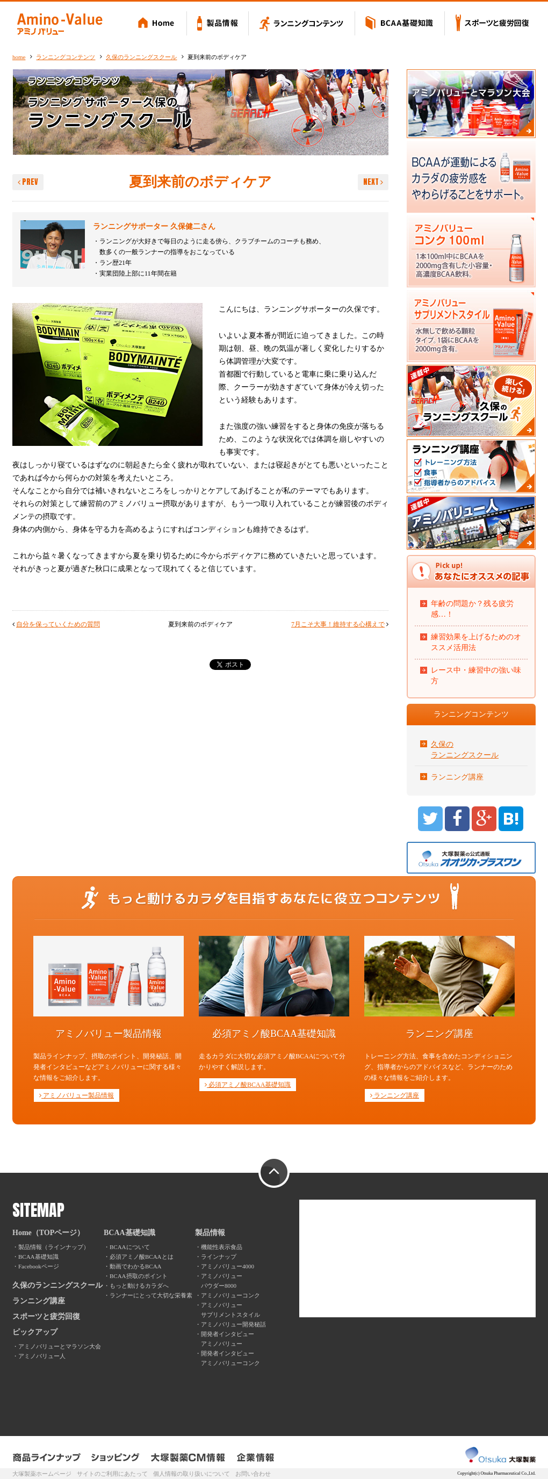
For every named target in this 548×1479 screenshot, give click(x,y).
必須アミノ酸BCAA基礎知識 (248, 1084)
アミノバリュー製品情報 (76, 1095)
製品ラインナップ (47, 1457)
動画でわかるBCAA (136, 1266)
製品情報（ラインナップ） (53, 1247)
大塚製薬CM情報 (188, 1457)
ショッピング (115, 1457)
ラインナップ (218, 1256)
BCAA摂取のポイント (139, 1276)
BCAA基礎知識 (400, 24)
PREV (28, 181)
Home (157, 24)
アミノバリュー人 (42, 1356)
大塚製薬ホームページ (41, 1473)
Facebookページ (38, 1266)
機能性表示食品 (221, 1247)
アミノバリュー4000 (227, 1266)
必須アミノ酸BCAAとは (142, 1256)
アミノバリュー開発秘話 (233, 1324)
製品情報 (218, 24)
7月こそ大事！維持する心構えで (338, 624)
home (18, 57)
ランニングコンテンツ (302, 24)
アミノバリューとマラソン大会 (59, 1346)
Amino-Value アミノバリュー (60, 24)
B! (511, 819)
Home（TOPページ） (48, 1233)
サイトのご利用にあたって (112, 1473)
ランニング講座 (457, 777)
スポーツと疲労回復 (490, 24)
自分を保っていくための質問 (58, 624)
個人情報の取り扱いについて (191, 1473)
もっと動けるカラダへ (139, 1285)
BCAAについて (130, 1247)
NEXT (373, 181)
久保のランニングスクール (141, 57)
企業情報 (255, 1457)
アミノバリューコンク (230, 1295)
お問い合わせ (253, 1473)
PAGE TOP (274, 1173)
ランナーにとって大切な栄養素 (151, 1295)
